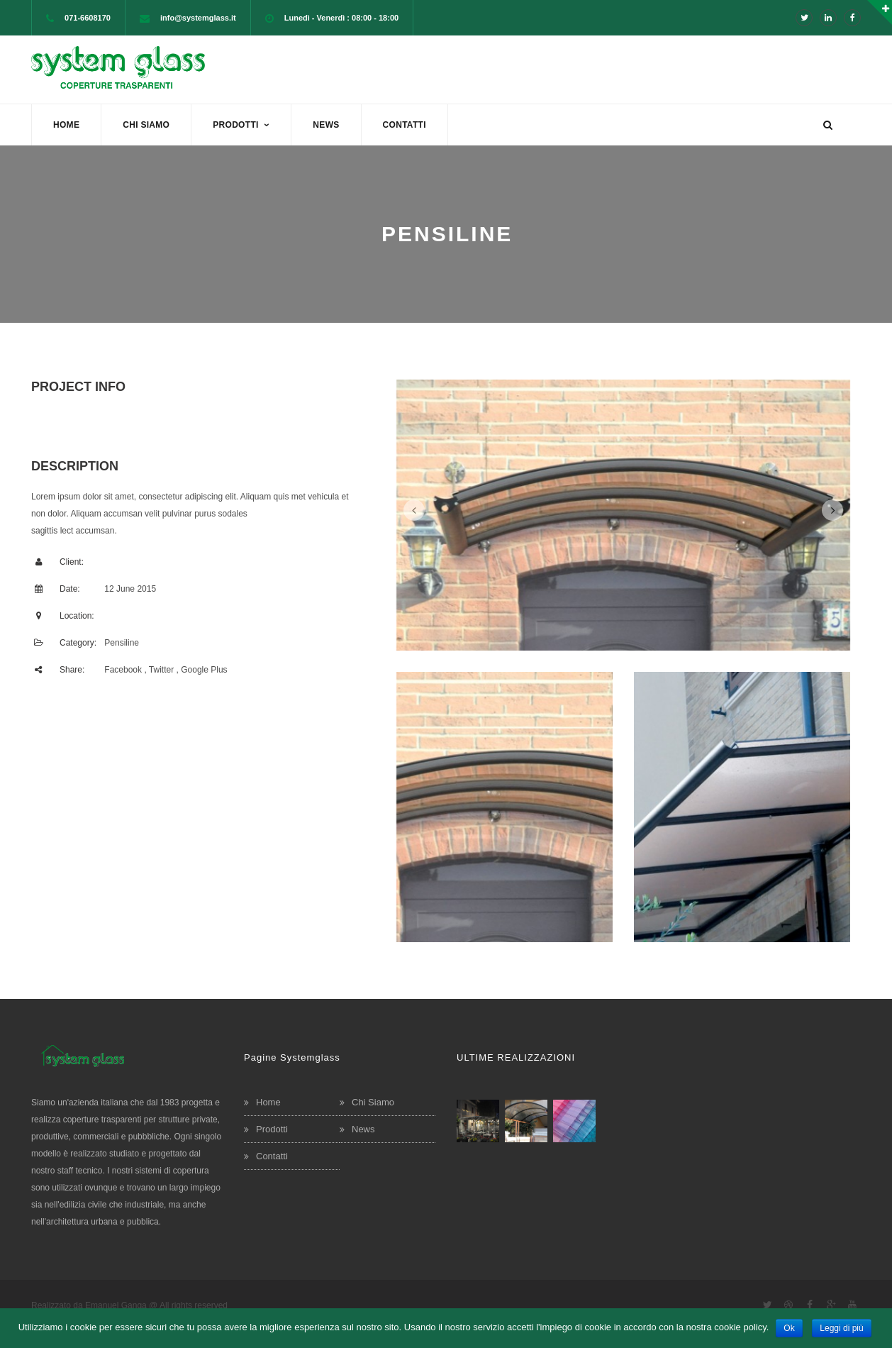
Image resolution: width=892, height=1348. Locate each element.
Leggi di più (841, 1328)
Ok (789, 1328)
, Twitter (159, 670)
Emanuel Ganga (116, 1305)
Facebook (123, 670)
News (363, 1129)
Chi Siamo (373, 1102)
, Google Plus (202, 670)
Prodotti (272, 1129)
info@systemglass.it (198, 17)
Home (268, 1102)
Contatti (272, 1156)
